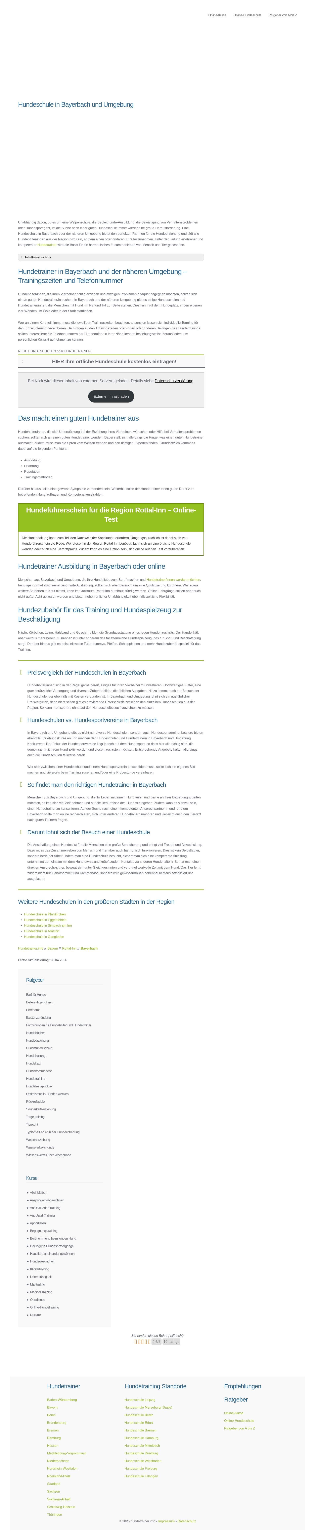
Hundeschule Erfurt (139, 1422)
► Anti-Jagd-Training (40, 1215)
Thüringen (54, 1514)
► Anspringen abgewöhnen (45, 1200)
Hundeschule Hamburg (142, 1438)
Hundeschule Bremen (140, 1430)
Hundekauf (33, 1063)
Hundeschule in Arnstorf (41, 931)
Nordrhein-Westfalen (62, 1468)
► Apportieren (36, 1223)
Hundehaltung (35, 1055)
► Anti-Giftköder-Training (43, 1208)
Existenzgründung (38, 1017)
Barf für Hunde (36, 994)
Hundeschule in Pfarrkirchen (45, 914)
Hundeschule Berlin (139, 1415)
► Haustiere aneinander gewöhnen (50, 1253)
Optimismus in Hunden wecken (47, 1094)
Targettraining (35, 1117)
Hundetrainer (46, 245)
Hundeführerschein (39, 1048)
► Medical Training (39, 1292)
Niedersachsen (58, 1461)
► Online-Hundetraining (42, 1307)
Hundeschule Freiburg (141, 1468)
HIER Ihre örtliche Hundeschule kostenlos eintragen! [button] (98, 361)
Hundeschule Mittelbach (142, 1445)
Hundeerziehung (37, 1040)
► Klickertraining (37, 1269)
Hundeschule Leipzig (140, 1400)
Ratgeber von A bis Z (283, 15)
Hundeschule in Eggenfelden (45, 920)
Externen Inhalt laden (111, 396)
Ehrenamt (33, 1010)
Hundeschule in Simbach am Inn (48, 925)
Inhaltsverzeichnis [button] (35, 257)
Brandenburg (56, 1422)
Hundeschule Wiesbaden (143, 1461)
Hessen (52, 1445)
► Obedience (35, 1299)
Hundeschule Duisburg (141, 1453)
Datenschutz (187, 1521)
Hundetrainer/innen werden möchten (173, 579)
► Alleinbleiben (36, 1192)
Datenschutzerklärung (174, 381)
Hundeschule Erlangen (141, 1476)
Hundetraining (35, 1078)
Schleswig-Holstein (61, 1507)
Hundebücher (35, 1033)
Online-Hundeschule (247, 15)
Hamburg (54, 1438)
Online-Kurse (217, 15)
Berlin (51, 1415)
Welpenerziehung (38, 1139)
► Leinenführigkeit (39, 1277)
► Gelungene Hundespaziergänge (50, 1246)
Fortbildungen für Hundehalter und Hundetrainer (58, 1025)
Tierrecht (32, 1124)
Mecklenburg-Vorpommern (66, 1453)
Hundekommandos (39, 1071)
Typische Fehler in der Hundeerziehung (53, 1132)
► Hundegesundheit (40, 1261)
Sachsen (53, 1491)
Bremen (53, 1430)
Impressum (166, 1521)
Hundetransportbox (39, 1086)
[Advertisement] (111, 66)
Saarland (53, 1484)
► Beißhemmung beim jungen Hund (51, 1238)
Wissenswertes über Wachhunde (48, 1155)
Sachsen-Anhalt (59, 1499)
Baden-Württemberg (62, 1400)
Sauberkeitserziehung (41, 1109)
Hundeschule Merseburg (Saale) (148, 1407)
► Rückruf (33, 1315)
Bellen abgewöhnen (39, 1002)
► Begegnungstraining (41, 1231)
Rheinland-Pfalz (58, 1476)
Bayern (52, 1407)
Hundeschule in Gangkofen (44, 937)
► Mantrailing (35, 1284)
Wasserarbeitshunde (40, 1147)
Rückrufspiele (35, 1101)
